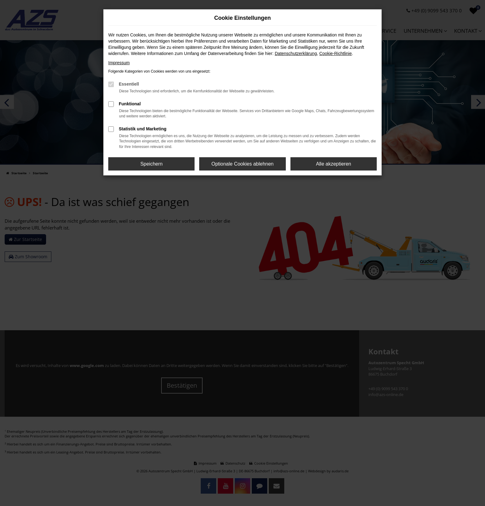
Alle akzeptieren (333, 164)
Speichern (151, 164)
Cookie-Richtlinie (335, 53)
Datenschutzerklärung (296, 53)
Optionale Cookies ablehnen (242, 164)
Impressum (119, 62)
